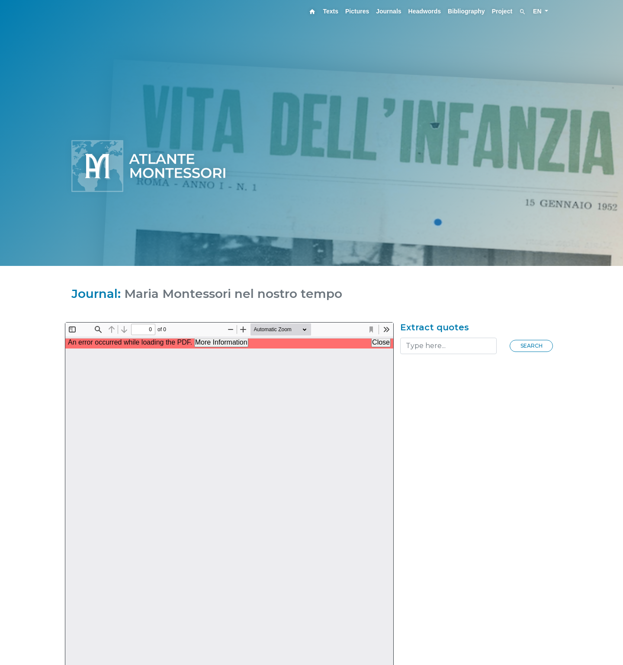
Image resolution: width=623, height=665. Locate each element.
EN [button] (538, 11)
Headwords (424, 11)
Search (531, 345)
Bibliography (466, 11)
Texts (330, 11)
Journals (388, 11)
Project (502, 11)
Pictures (357, 11)
